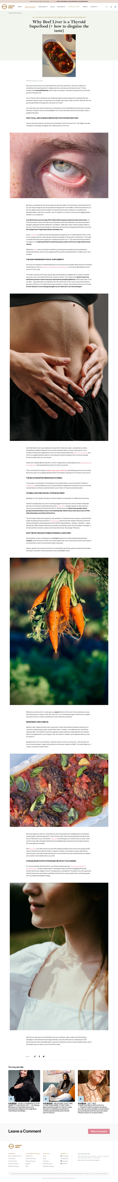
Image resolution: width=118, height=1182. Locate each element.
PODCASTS (61, 6)
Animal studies (54, 521)
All (34, 17)
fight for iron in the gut (80, 453)
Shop (20, 6)
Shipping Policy (30, 1161)
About (85, 6)
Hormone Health (62, 17)
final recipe (54, 839)
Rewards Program (48, 1166)
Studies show (30, 485)
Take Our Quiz (30, 6)
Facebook (65, 1158)
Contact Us (29, 1156)
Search (106, 7)
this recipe (32, 849)
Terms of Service (13, 1163)
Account (111, 7)
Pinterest (65, 1161)
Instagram (65, 1156)
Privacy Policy (12, 1161)
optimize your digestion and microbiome (55, 267)
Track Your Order (31, 1158)
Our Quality (43, 6)
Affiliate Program (13, 1166)
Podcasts (46, 1161)
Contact (94, 6)
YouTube (65, 1163)
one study (34, 235)
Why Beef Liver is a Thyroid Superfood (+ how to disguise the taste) (59, 26)
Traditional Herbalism (77, 17)
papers (35, 249)
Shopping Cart (115, 7)
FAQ (27, 1166)
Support (28, 1163)
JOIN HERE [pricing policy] (53, 1)
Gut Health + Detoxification (46, 17)
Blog (53, 6)
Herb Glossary (74, 6)
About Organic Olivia (14, 1156)
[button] (8, 6)
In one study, (61, 506)
